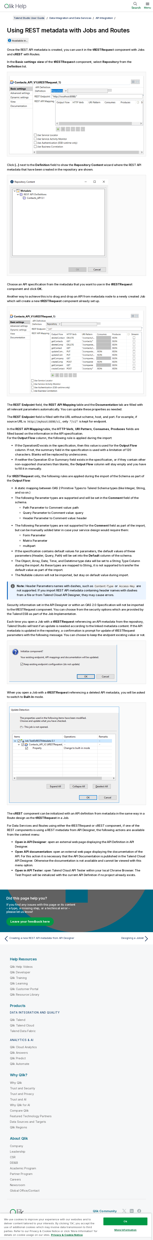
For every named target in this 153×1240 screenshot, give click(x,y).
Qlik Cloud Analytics (23, 1047)
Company (16, 1146)
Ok (125, 1221)
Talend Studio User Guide (29, 18)
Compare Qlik (19, 1110)
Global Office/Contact (24, 1190)
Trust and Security (22, 1088)
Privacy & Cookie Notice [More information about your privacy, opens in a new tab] (67, 1234)
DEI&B (14, 1162)
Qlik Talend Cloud (22, 1025)
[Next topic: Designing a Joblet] (114, 938)
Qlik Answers (19, 1052)
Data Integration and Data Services (70, 18)
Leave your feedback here (30, 921)
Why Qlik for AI (20, 1105)
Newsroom (17, 1185)
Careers (15, 1179)
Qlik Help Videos (21, 966)
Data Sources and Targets (28, 1121)
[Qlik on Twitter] (124, 1211)
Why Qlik (16, 1082)
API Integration (104, 18)
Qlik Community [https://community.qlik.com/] (105, 1211)
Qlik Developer (20, 972)
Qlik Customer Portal (24, 989)
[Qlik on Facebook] (139, 1211)
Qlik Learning (19, 983)
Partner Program (21, 1174)
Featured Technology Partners (31, 1116)
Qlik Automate (19, 1063)
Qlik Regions (18, 1127)
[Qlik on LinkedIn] (132, 1211)
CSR (13, 1157)
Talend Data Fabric (23, 1031)
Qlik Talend (17, 1019)
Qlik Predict (18, 1058)
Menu (147, 7)
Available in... (20, 40)
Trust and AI (18, 1099)
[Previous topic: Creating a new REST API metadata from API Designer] (39, 938)
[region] (75, 1226)
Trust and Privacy (22, 1094)
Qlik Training (18, 978)
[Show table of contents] (8, 18)
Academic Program (23, 1168)
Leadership (18, 1151)
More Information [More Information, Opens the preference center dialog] (125, 1229)
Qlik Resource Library (24, 994)
